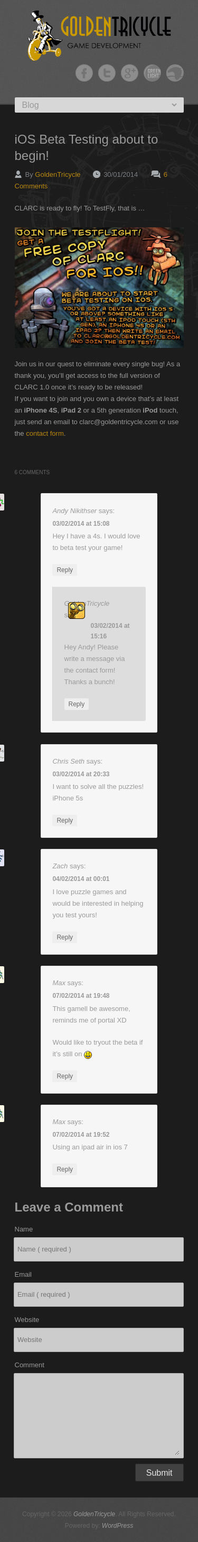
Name (24, 1229)
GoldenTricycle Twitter (107, 73)
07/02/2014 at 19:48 (80, 995)
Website (27, 1320)
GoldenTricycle (57, 174)
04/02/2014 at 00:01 (80, 879)
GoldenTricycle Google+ (129, 73)
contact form (45, 433)
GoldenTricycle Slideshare (175, 73)
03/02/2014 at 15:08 (80, 523)
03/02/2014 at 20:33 (80, 774)
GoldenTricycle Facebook (84, 73)
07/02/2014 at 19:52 (80, 1134)
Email (23, 1274)
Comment (29, 1365)
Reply (64, 570)
